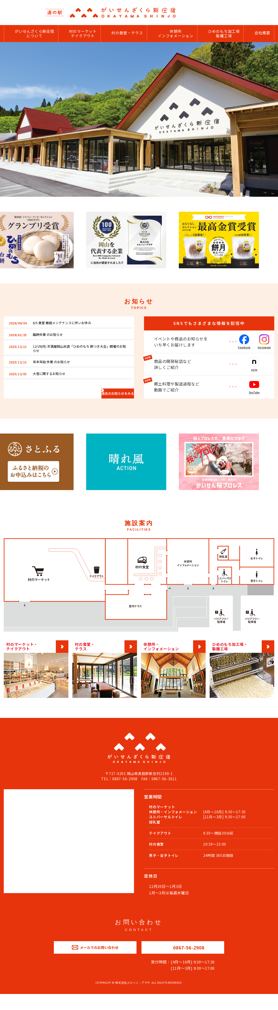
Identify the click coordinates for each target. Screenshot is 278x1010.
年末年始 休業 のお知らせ (54, 370)
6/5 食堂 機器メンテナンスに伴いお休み (66, 325)
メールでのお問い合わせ (95, 959)
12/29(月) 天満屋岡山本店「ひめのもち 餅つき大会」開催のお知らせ (79, 354)
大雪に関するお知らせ (51, 383)
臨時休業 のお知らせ (50, 338)
